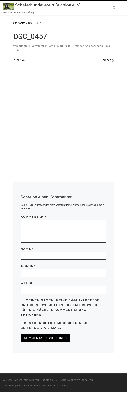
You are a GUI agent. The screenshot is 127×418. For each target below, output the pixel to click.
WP (19, 411)
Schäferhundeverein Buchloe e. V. (35, 405)
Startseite (19, 23)
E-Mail (28, 291)
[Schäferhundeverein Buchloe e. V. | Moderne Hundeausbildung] (8, 5)
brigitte (23, 46)
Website (29, 308)
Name (27, 274)
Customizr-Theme (57, 411)
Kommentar (33, 242)
